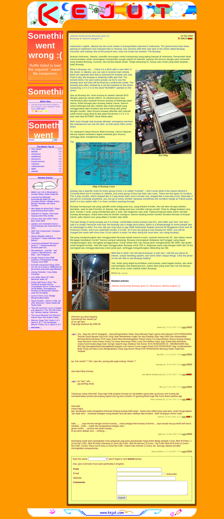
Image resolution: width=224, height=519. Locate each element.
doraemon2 (36, 154)
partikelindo (36, 156)
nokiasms (35, 164)
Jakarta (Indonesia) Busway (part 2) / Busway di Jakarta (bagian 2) (145, 285)
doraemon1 (36, 159)
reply (184, 327)
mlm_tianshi (36, 149)
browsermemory (38, 161)
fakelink (34, 151)
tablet (33, 169)
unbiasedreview (37, 166)
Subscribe (170, 474)
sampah (34, 171)
